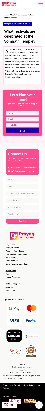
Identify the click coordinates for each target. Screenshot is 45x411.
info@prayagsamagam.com (22, 367)
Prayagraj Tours (12, 248)
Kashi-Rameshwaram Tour (17, 264)
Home (6, 15)
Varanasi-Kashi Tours (15, 251)
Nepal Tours (11, 257)
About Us (9, 287)
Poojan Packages (13, 277)
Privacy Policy (8, 385)
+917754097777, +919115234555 (22, 372)
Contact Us (10, 290)
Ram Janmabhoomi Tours (16, 254)
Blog (7, 274)
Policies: (6, 388)
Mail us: (22, 364)
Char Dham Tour (12, 261)
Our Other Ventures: (10, 396)
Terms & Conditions (21, 385)
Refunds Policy (34, 385)
